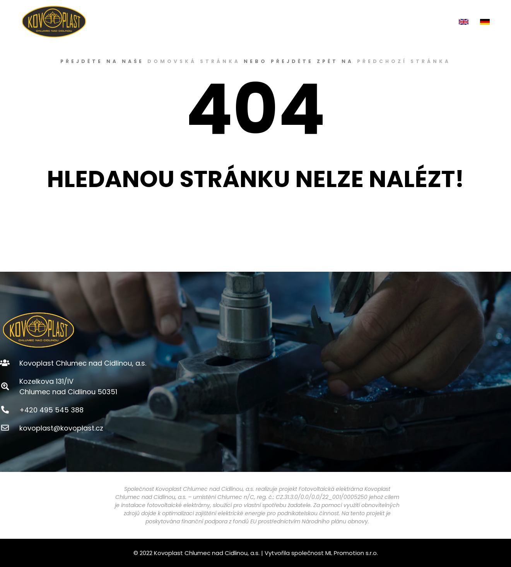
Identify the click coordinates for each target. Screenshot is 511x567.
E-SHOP (310, 21)
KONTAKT (432, 21)
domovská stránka (193, 61)
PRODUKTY (263, 21)
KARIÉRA (350, 21)
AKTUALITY (390, 21)
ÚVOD (184, 21)
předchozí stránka (404, 61)
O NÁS (218, 21)
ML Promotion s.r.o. (351, 553)
